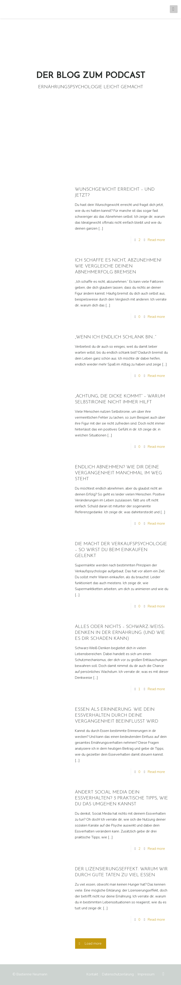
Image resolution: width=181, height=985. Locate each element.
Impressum (146, 974)
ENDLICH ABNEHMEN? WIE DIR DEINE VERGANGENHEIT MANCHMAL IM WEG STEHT (118, 473)
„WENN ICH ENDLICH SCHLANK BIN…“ (115, 337)
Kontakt (92, 974)
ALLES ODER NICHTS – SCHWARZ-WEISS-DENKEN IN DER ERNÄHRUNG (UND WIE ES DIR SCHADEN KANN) (120, 633)
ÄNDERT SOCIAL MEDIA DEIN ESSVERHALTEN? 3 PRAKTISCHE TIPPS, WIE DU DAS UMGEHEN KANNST (121, 798)
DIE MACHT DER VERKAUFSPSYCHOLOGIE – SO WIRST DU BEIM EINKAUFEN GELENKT (121, 550)
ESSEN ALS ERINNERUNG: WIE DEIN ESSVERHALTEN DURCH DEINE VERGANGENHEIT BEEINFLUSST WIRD (116, 715)
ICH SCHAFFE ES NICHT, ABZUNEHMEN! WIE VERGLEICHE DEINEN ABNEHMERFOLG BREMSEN (118, 266)
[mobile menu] (174, 9)
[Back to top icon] (164, 974)
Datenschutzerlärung (118, 974)
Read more (156, 240)
